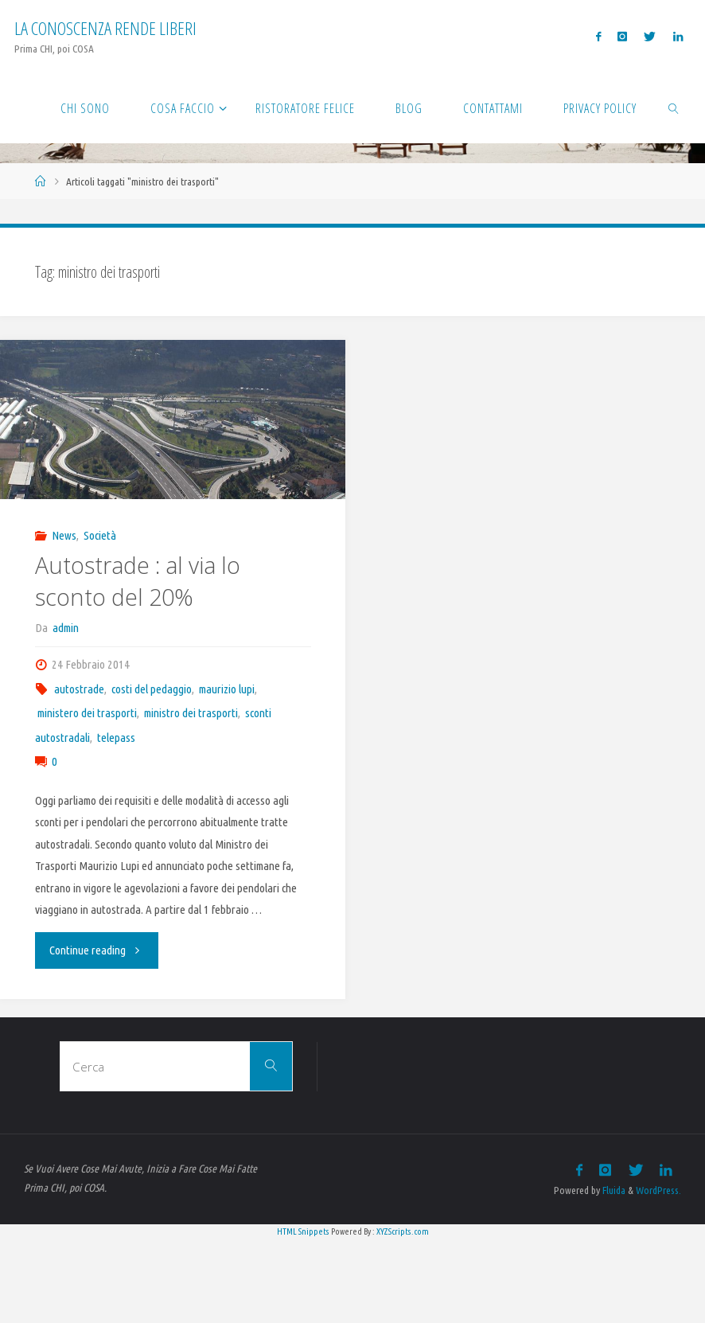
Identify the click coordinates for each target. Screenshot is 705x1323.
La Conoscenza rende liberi (105, 28)
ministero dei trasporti (87, 713)
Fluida (612, 1190)
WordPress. (658, 1190)
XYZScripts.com (402, 1231)
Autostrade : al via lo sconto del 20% (137, 581)
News (64, 535)
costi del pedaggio (151, 689)
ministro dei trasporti (191, 713)
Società (100, 535)
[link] (674, 107)
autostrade (79, 689)
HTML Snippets (303, 1231)
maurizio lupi (227, 689)
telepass (116, 737)
